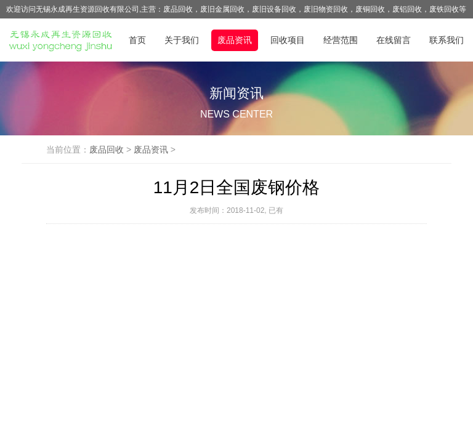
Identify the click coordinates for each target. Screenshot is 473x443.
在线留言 (393, 40)
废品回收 (106, 149)
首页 (137, 40)
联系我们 (446, 40)
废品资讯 (234, 40)
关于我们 (181, 40)
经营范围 (340, 40)
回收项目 (287, 40)
